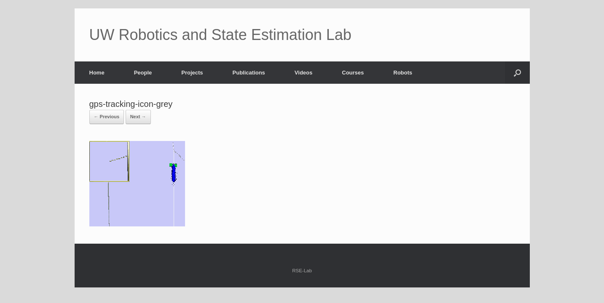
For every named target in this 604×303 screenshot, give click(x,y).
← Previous (107, 116)
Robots (402, 72)
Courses (353, 72)
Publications (249, 72)
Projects (192, 72)
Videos (303, 72)
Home (97, 72)
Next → (138, 116)
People (143, 72)
